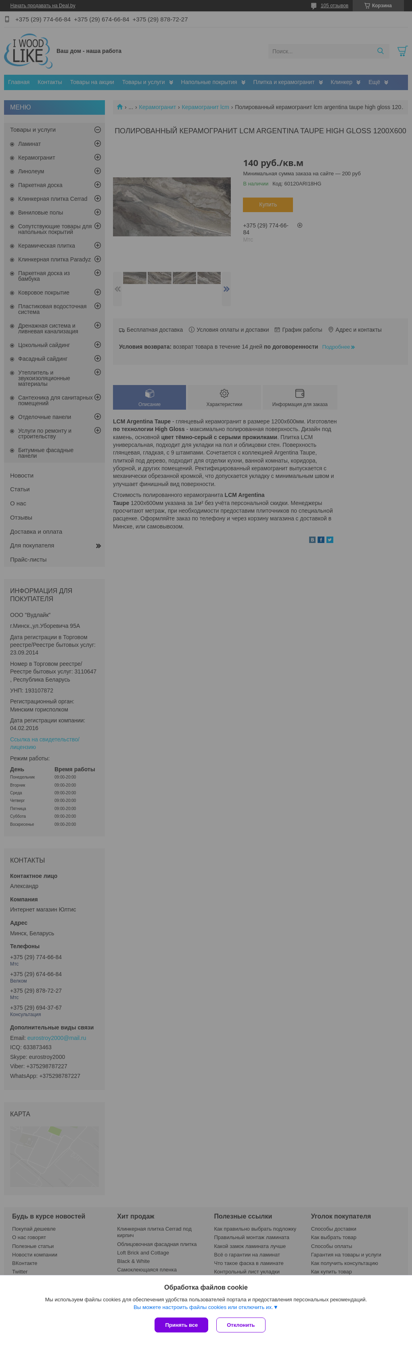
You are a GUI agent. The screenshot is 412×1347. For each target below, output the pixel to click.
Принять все (181, 1325)
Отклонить (241, 1325)
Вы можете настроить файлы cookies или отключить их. (203, 1307)
